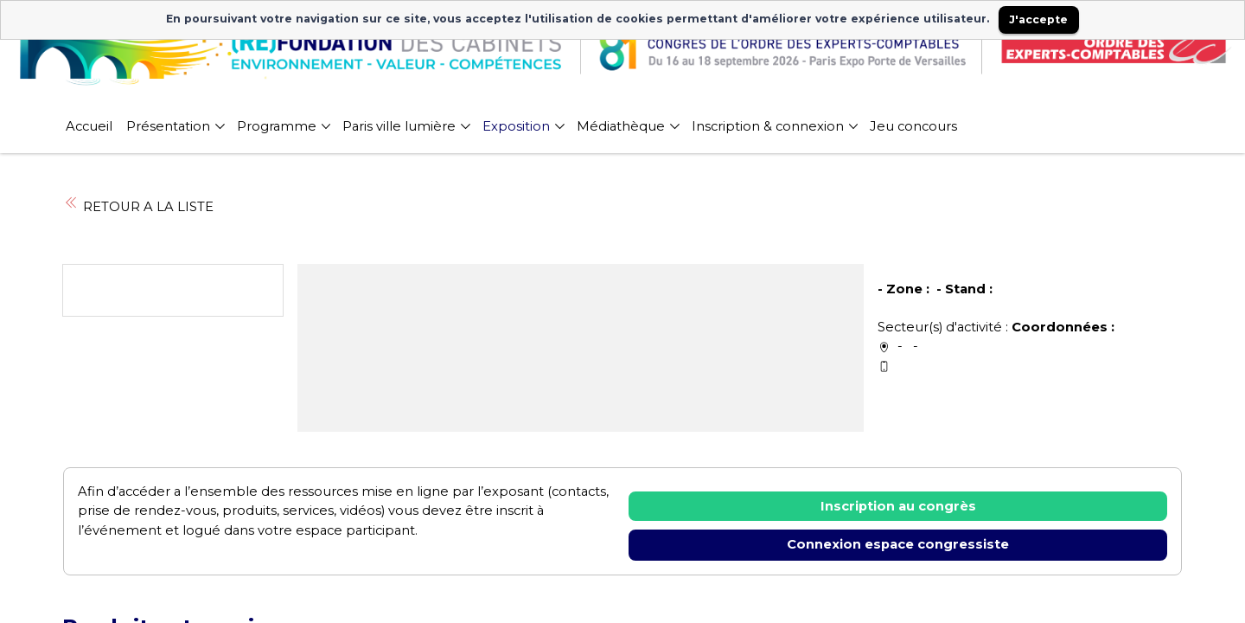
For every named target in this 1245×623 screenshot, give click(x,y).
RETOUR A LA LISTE (138, 207)
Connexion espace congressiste (898, 544)
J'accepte (1038, 19)
